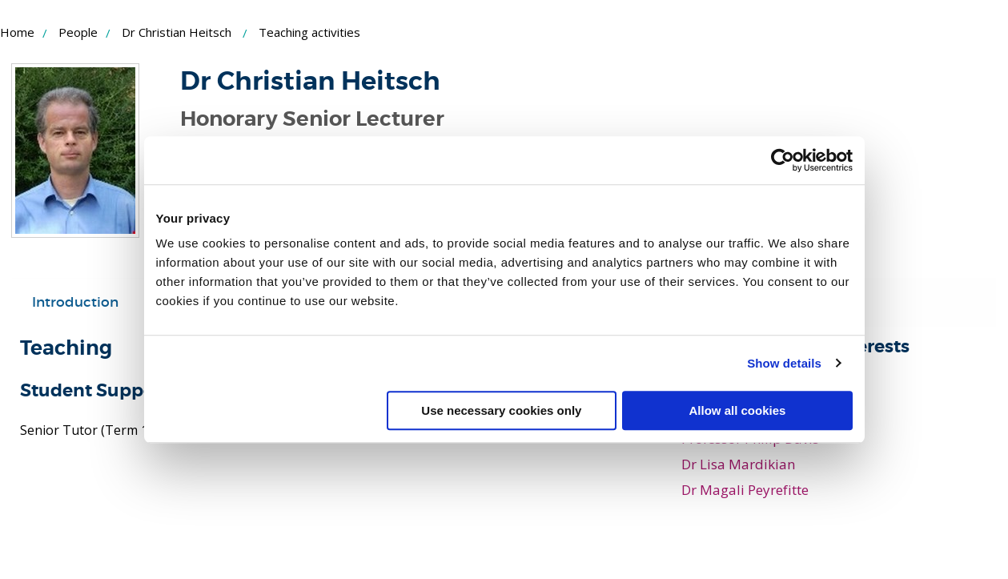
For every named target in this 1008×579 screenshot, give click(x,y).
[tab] (75, 303)
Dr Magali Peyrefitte (745, 489)
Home (17, 32)
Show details (784, 363)
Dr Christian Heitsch (176, 32)
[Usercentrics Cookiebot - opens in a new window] (783, 160)
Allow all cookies (737, 410)
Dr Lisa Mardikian (738, 464)
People (78, 32)
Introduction (75, 302)
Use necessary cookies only (501, 410)
